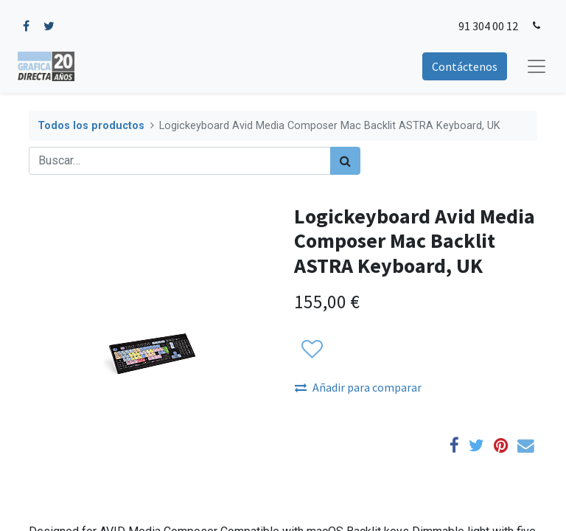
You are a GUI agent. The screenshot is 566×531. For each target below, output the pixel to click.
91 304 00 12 (488, 25)
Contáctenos (464, 66)
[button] (311, 349)
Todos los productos (91, 125)
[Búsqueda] (345, 161)
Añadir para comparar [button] (358, 387)
